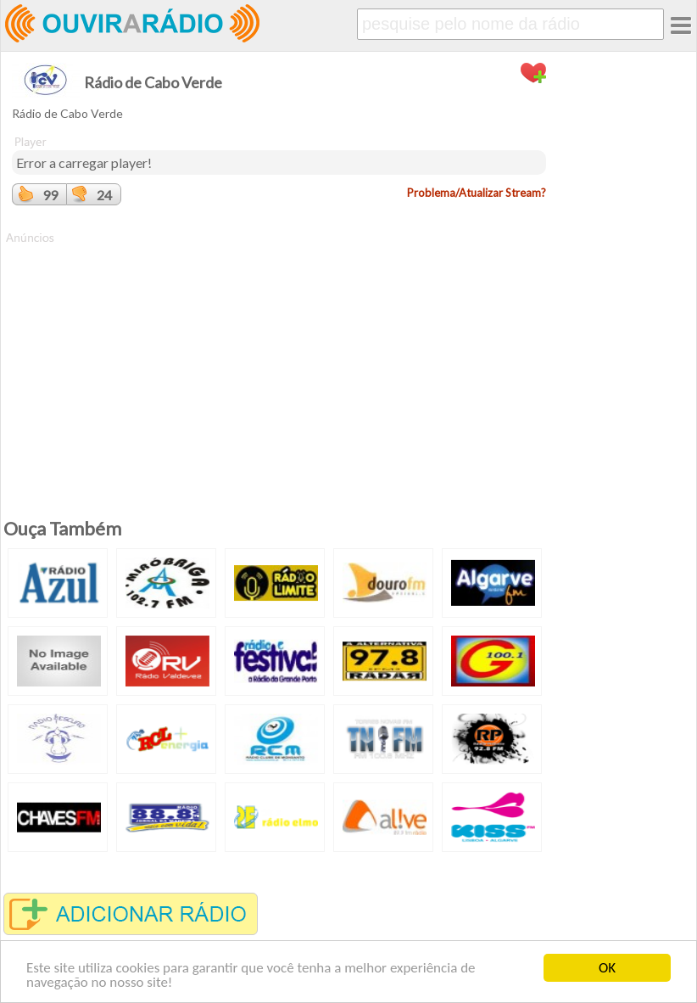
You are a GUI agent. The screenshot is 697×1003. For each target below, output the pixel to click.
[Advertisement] (279, 365)
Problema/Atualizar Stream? (476, 192)
